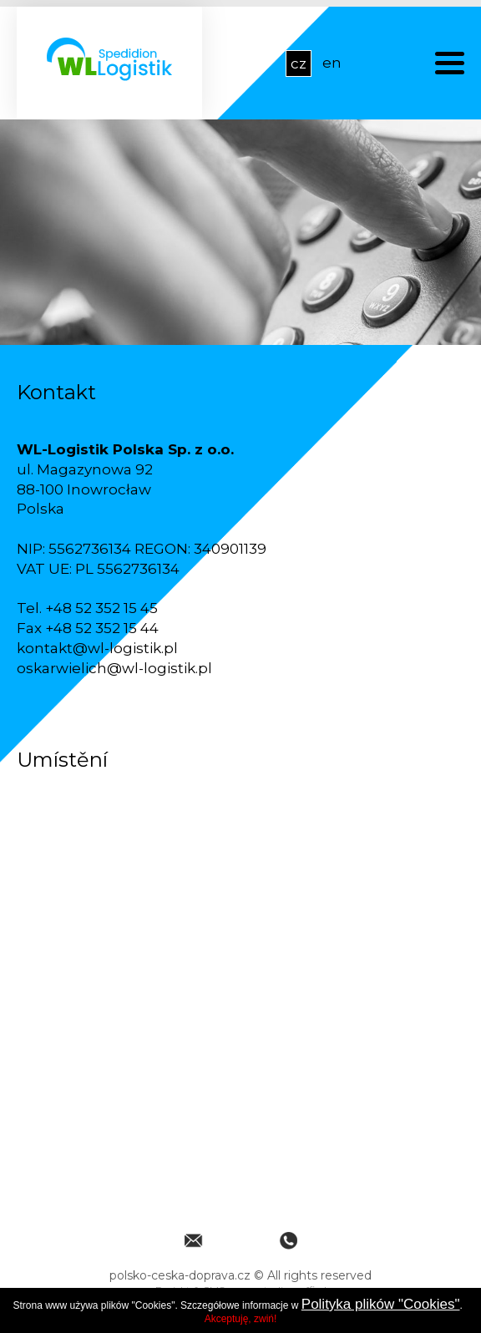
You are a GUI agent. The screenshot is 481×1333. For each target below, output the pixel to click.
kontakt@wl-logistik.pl (97, 648)
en (332, 62)
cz (298, 63)
